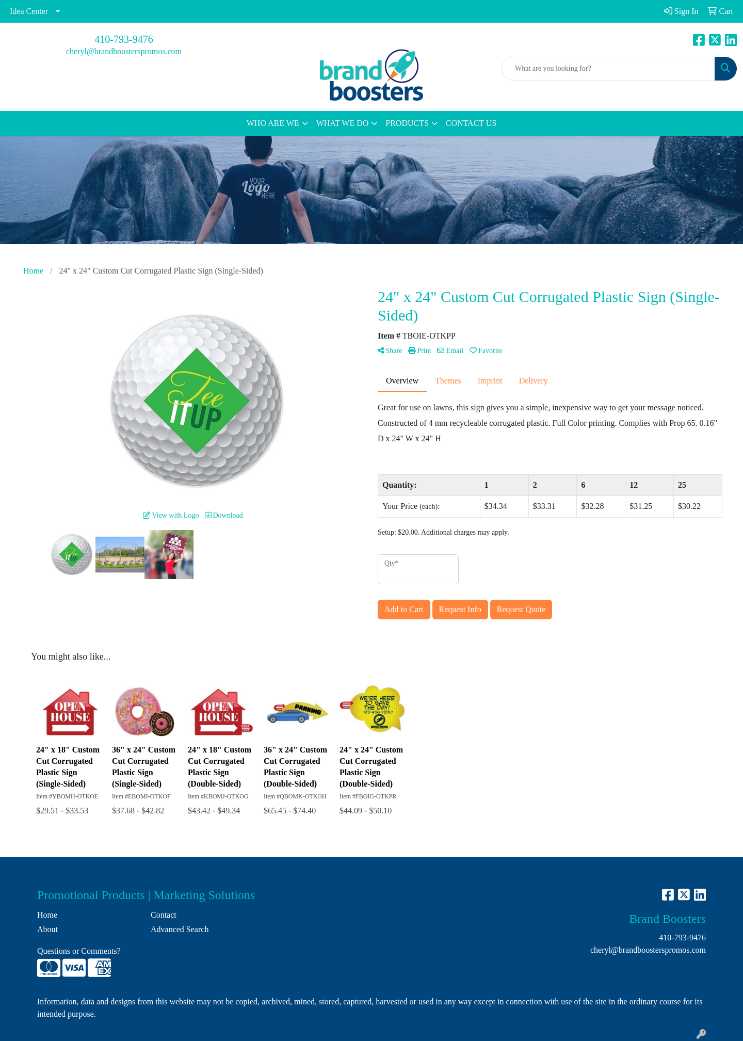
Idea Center (29, 11)
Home (47, 914)
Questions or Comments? (79, 951)
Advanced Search (179, 929)
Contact (163, 914)
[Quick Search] (608, 69)
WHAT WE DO (342, 123)
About (47, 929)
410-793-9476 (123, 39)
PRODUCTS (407, 123)
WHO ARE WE (273, 123)
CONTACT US (471, 123)
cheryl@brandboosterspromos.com (124, 51)
